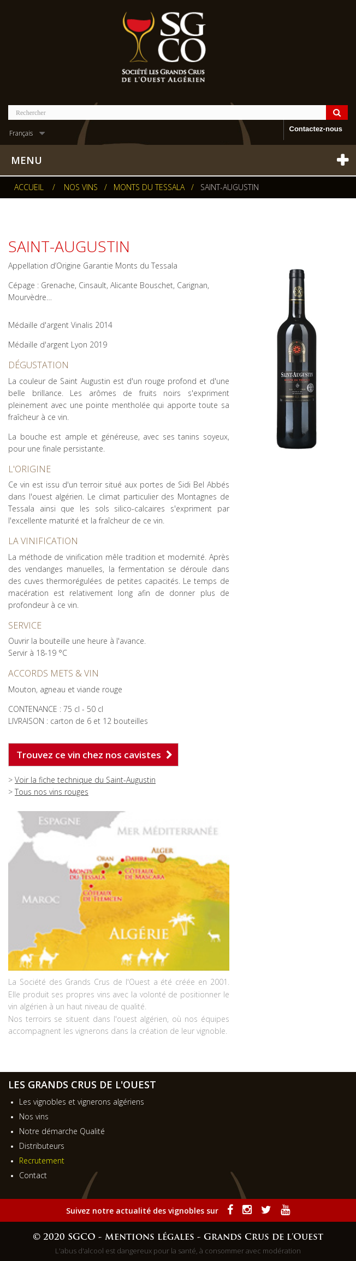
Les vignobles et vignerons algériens (81, 1101)
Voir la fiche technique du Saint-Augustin (85, 780)
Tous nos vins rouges (51, 792)
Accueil (29, 187)
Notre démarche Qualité (62, 1131)
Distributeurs (41, 1146)
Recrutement (41, 1160)
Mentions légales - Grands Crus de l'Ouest (214, 1237)
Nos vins (34, 1116)
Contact (33, 1175)
